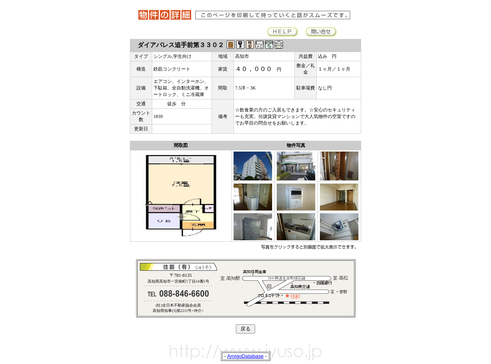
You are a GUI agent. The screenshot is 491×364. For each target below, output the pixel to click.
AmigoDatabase (245, 356)
